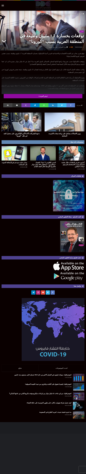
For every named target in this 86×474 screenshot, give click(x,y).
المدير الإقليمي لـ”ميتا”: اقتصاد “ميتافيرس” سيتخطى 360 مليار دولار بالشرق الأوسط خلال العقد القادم (44, 164)
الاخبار (74, 14)
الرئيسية (80, 14)
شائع (20, 368)
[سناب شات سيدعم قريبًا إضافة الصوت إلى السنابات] (14, 153)
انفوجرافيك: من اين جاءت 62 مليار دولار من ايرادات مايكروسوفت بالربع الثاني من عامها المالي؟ (40, 394)
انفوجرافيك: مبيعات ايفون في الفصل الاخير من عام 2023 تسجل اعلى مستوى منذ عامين (42, 376)
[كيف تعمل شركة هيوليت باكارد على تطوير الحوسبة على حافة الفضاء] (78, 407)
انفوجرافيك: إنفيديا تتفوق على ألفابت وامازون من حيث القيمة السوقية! (48, 385)
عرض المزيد (43, 96)
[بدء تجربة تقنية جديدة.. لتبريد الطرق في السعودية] (78, 416)
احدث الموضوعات (61, 368)
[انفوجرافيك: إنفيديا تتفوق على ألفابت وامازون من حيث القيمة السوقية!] (78, 388)
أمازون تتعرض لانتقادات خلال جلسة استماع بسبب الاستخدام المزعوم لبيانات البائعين (73, 164)
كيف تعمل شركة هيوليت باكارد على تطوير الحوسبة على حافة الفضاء (49, 404)
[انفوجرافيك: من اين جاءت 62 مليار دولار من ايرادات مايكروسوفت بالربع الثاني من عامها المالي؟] (78, 397)
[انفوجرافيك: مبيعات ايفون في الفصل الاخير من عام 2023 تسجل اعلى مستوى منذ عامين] (78, 379)
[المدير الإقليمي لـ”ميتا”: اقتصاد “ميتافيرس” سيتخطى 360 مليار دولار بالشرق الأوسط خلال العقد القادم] (43, 153)
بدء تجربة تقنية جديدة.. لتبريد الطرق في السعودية (55, 413)
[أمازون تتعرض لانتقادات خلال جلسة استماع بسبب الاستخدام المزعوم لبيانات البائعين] (71, 153)
